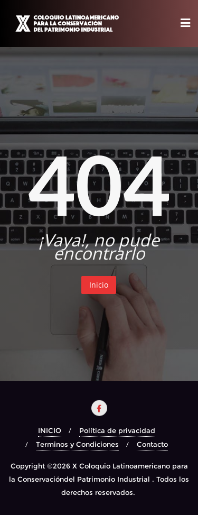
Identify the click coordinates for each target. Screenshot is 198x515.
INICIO (49, 430)
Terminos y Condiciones (77, 444)
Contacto (152, 444)
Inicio (98, 285)
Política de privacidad (117, 430)
